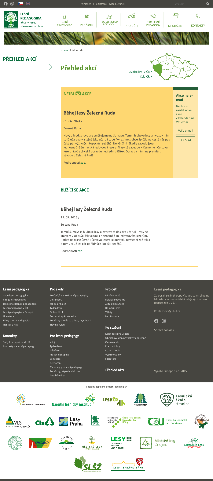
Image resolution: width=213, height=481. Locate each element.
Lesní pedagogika (16, 289)
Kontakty (10, 335)
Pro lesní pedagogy (64, 335)
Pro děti (111, 289)
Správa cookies (164, 330)
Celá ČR (146, 76)
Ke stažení (113, 327)
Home (64, 50)
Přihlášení (86, 3)
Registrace (101, 3)
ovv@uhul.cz (172, 311)
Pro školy (57, 289)
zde (82, 163)
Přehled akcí (20, 58)
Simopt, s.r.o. (172, 371)
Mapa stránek (117, 3)
